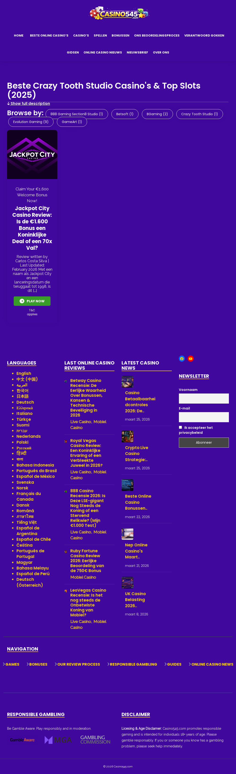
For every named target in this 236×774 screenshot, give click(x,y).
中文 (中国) (27, 379)
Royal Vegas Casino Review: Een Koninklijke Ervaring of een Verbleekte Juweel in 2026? (86, 453)
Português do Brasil (37, 470)
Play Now (32, 301)
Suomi (23, 425)
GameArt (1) (72, 121)
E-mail (184, 408)
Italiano (25, 413)
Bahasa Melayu (33, 568)
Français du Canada (29, 496)
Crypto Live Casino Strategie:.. (136, 453)
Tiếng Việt (27, 522)
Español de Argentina (28, 530)
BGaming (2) (157, 114)
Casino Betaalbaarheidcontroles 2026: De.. (140, 402)
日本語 (23, 396)
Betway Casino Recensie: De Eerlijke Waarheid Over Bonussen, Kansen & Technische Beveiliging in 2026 (88, 398)
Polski (22, 442)
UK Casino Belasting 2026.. (135, 599)
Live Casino (80, 421)
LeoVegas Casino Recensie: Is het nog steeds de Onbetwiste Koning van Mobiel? (88, 603)
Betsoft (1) (125, 114)
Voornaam (188, 389)
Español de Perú (33, 573)
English (24, 373)
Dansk (23, 505)
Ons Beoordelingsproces (157, 35)
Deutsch (25, 402)
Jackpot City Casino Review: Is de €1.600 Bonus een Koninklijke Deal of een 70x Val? (32, 228)
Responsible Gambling (133, 664)
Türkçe (24, 419)
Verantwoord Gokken (204, 35)
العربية (22, 385)
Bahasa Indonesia (35, 465)
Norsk (22, 488)
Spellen (100, 35)
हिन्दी (21, 453)
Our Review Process (78, 664)
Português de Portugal (30, 553)
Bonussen (120, 35)
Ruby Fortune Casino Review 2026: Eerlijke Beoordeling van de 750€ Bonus (87, 561)
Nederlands (29, 436)
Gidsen (73, 52)
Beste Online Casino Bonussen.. (138, 502)
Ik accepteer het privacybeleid (196, 430)
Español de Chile (34, 539)
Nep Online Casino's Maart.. (136, 551)
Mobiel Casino (83, 577)
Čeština (25, 545)
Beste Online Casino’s (49, 35)
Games (12, 664)
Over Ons (161, 52)
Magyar (25, 562)
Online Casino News (212, 664)
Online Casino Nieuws (103, 52)
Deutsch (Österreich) (30, 582)
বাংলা (20, 459)
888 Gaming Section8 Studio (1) (77, 114)
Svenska (25, 482)
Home (18, 35)
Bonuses (38, 664)
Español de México (36, 476)
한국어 (23, 390)
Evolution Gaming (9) (31, 121)
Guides (174, 664)
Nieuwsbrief (137, 52)
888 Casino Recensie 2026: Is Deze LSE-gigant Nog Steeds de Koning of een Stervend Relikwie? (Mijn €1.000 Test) (87, 508)
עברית (22, 430)
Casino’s (81, 35)
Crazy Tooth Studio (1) (199, 114)
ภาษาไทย (25, 516)
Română (25, 510)
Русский (24, 447)
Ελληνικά (25, 407)
